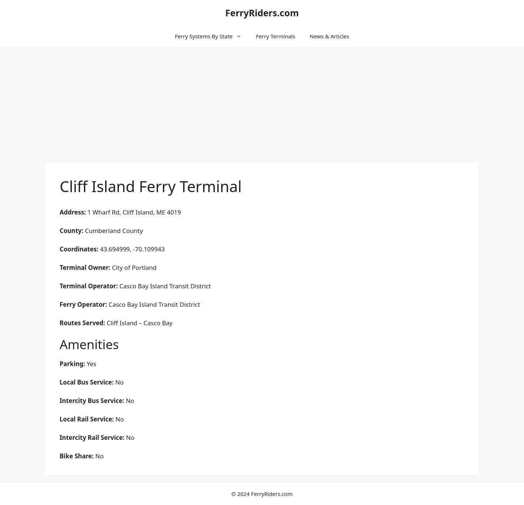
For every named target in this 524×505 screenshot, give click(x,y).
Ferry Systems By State (212, 36)
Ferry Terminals (275, 36)
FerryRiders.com (262, 13)
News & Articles (329, 36)
